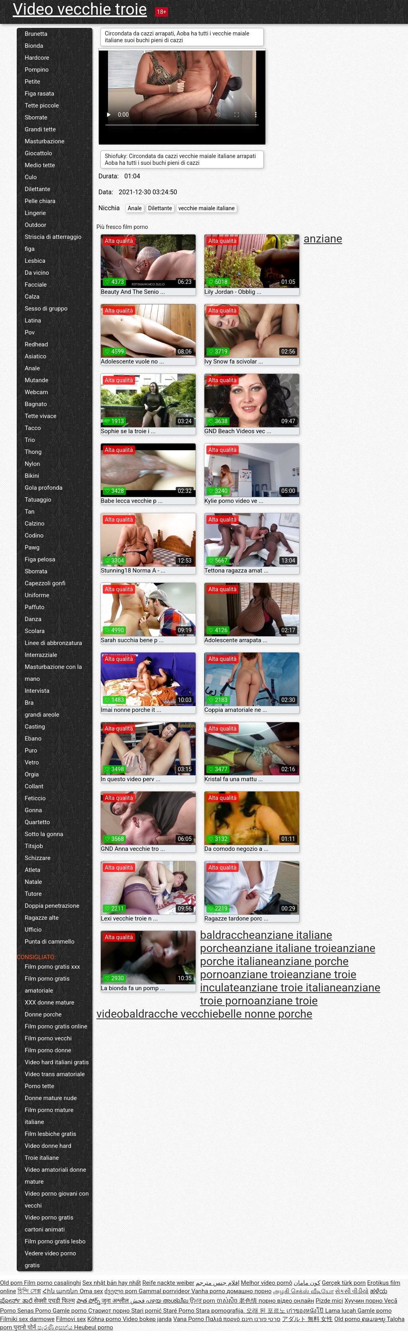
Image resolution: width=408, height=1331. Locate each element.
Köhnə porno (105, 1319)
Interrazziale (41, 655)
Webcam (36, 392)
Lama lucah (341, 1310)
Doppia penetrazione (52, 905)
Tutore (33, 893)
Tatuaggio (38, 499)
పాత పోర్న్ (89, 1300)
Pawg (32, 547)
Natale (33, 881)
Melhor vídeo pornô (266, 1282)
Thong (33, 451)
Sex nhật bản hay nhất (111, 1282)
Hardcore (37, 57)
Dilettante (37, 189)
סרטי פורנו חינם (260, 1319)
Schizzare (38, 858)
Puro (31, 750)
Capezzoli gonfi (45, 583)
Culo (31, 177)
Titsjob (34, 846)
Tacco (33, 428)
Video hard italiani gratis (57, 1062)
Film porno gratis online (56, 1026)
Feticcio (35, 798)
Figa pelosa (40, 559)
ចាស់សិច (228, 1300)
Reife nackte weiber (168, 1282)
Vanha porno (208, 1291)
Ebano (33, 738)
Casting (35, 726)
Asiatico (35, 356)
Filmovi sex (71, 1319)
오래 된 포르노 (266, 1310)
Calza (32, 296)
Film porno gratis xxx (52, 966)
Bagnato (36, 404)
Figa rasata (39, 93)
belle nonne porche (265, 1013)
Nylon (32, 463)
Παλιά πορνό (223, 1319)
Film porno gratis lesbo (55, 1241)
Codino (34, 535)
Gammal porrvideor (165, 1291)
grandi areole (42, 714)
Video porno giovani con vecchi (57, 1199)
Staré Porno (179, 1310)
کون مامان (307, 1282)
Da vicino (37, 272)
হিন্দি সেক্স (29, 1291)
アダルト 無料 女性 (307, 1319)
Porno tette (39, 1086)
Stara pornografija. (221, 1310)
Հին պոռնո (61, 1291)
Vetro (32, 762)
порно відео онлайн (286, 1300)
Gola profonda (44, 487)
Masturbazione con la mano (53, 672)
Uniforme (37, 595)
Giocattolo (38, 153)
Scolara (35, 631)
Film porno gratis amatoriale (47, 984)
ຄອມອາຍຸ (374, 1319)
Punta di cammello (50, 941)
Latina (33, 320)
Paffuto (35, 607)
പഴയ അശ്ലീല (167, 1300)
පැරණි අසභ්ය (55, 1327)
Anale (32, 368)
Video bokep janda (147, 1319)
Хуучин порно (364, 1300)
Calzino (35, 523)
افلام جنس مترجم (217, 1282)
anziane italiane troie (285, 948)
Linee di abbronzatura (53, 643)
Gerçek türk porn (344, 1282)
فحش (138, 1300)
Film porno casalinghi (52, 1282)
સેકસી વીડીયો (352, 1291)
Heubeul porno (93, 1327)
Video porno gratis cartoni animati (49, 1223)
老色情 (249, 1300)
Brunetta (36, 33)
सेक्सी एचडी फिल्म (54, 1300)
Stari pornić (147, 1310)
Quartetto (37, 822)
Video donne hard (48, 1145)
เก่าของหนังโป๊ (305, 1310)
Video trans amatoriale (55, 1074)
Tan (30, 511)
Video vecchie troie (80, 9)
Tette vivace (41, 416)
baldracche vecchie (170, 1013)
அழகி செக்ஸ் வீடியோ (303, 1291)
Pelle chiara (40, 201)
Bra (29, 702)
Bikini (32, 475)
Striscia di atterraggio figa (53, 242)
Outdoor (35, 225)
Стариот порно (109, 1310)
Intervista (37, 690)
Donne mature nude (51, 1098)
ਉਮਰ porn (203, 1300)
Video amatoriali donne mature (55, 1175)
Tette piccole (42, 105)
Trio (30, 440)
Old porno (348, 1319)
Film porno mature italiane (49, 1116)
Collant (34, 786)
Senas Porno (35, 1310)
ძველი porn (121, 1291)
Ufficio (33, 929)
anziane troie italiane (290, 987)
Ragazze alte (42, 917)
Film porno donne (48, 1050)
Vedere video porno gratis (50, 1259)
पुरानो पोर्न (25, 1327)
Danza (33, 619)
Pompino (37, 69)
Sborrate (36, 117)
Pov (30, 332)
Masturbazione (45, 141)
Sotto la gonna (44, 834)
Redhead (36, 344)
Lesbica (35, 260)
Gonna (33, 810)
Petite (32, 81)
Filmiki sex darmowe (27, 1319)
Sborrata (36, 571)
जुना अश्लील (116, 1300)
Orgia (32, 774)
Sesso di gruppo (46, 308)
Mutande (36, 380)
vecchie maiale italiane (206, 208)
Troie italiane (42, 1157)
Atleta (32, 870)
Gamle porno (70, 1310)
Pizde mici (329, 1300)
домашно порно (249, 1291)
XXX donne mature (50, 1002)
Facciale (36, 284)
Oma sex (91, 1291)
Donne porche (43, 1014)
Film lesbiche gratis (50, 1134)
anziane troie (261, 974)
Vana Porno (189, 1319)
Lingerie (35, 213)
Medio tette (40, 165)
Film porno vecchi (48, 1038)
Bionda (34, 45)
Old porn (12, 1282)
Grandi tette (40, 129)
